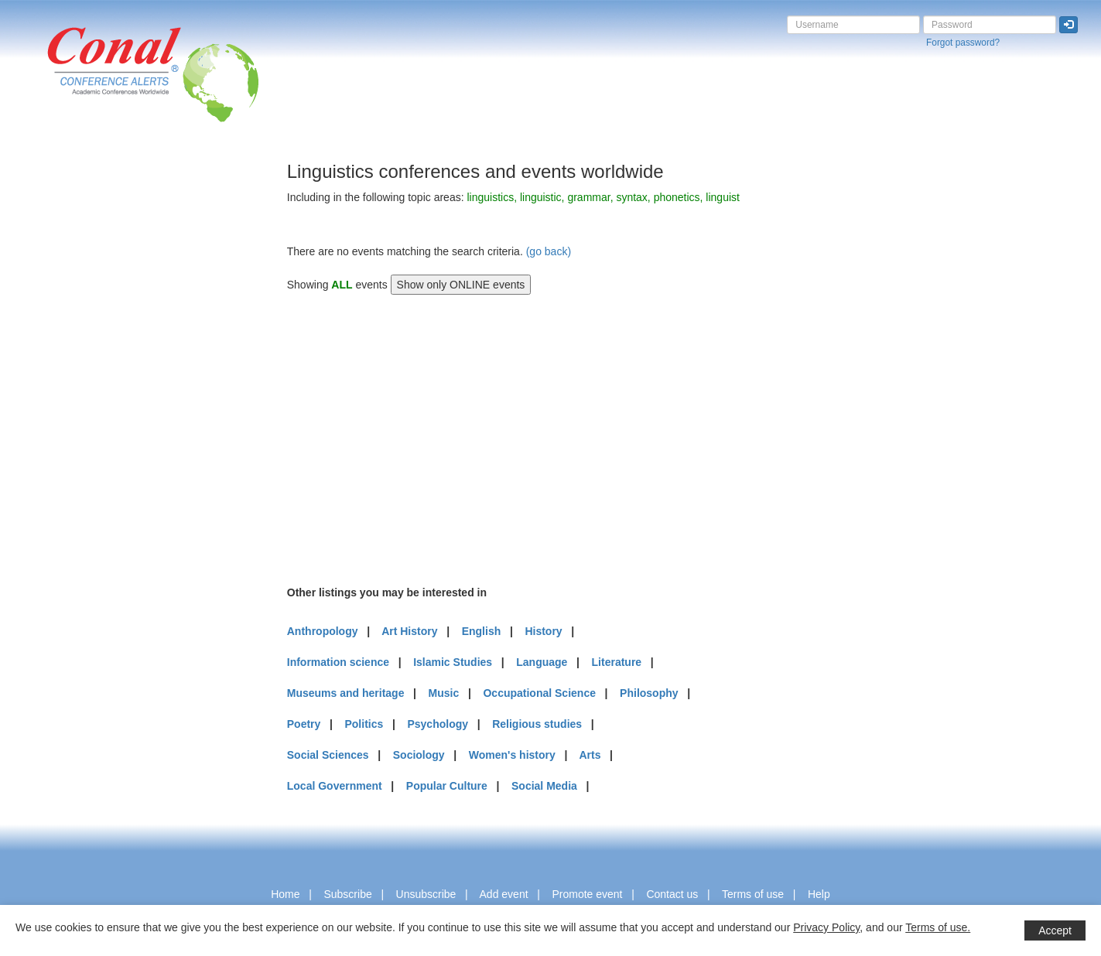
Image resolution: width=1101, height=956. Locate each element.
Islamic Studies (452, 662)
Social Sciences (328, 755)
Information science (338, 662)
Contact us (672, 894)
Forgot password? (963, 42)
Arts (589, 755)
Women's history (512, 755)
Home (285, 894)
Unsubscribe (426, 894)
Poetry (304, 724)
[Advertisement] (73, 394)
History (543, 631)
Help (819, 894)
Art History (409, 631)
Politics (363, 724)
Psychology (437, 724)
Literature (617, 662)
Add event (504, 894)
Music (444, 693)
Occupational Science (539, 693)
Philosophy (649, 693)
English (481, 631)
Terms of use (753, 894)
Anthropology (322, 631)
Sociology (419, 755)
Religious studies (537, 724)
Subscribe (347, 894)
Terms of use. (937, 927)
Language (541, 662)
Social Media (544, 786)
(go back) (548, 251)
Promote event (587, 894)
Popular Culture (446, 786)
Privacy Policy (826, 927)
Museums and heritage (346, 693)
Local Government (334, 786)
